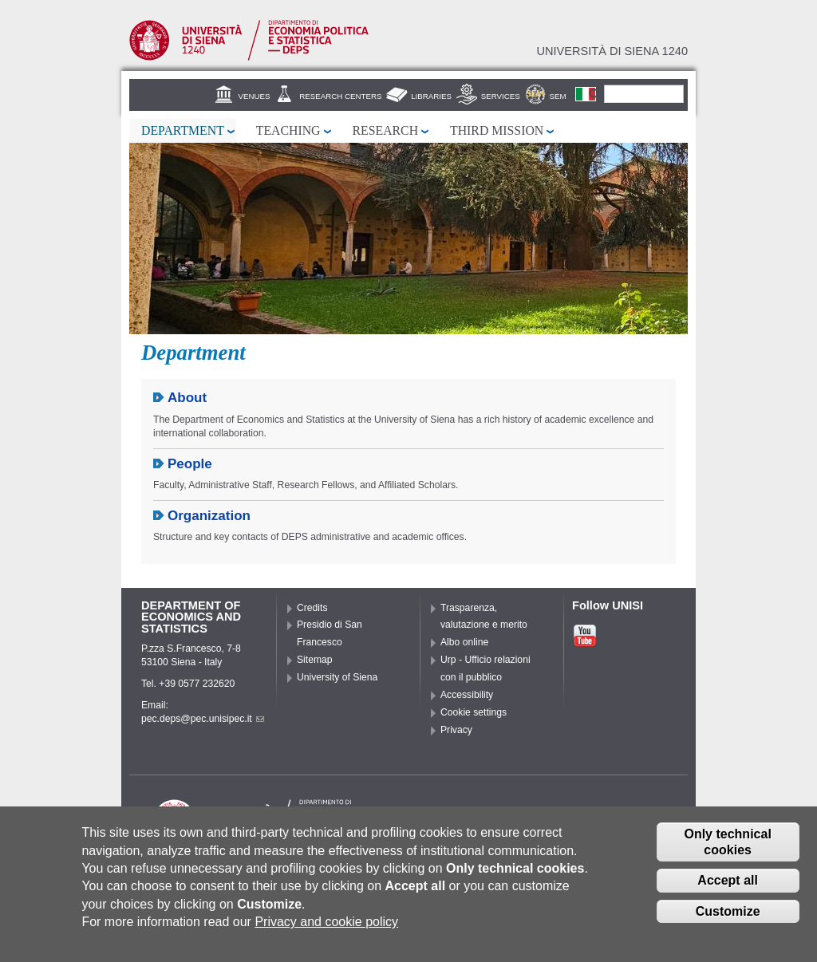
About (187, 397)
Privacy (456, 729)
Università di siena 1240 (612, 51)
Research (386, 130)
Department (182, 130)
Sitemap (315, 659)
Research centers (340, 96)
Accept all (727, 881)
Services (500, 96)
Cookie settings (473, 712)
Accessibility (466, 694)
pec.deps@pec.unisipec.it (202, 718)
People (190, 463)
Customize (728, 912)
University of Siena (337, 677)
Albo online (464, 642)
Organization (209, 515)
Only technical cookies (727, 842)
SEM (558, 96)
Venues (254, 96)
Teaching (288, 130)
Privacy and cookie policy (326, 922)
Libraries (431, 96)
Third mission (496, 130)
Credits (312, 607)
